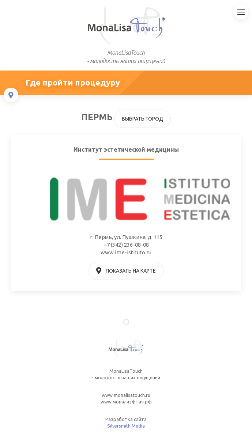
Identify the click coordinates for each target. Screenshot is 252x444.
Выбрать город (142, 119)
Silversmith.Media (126, 425)
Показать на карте (126, 270)
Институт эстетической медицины (126, 149)
